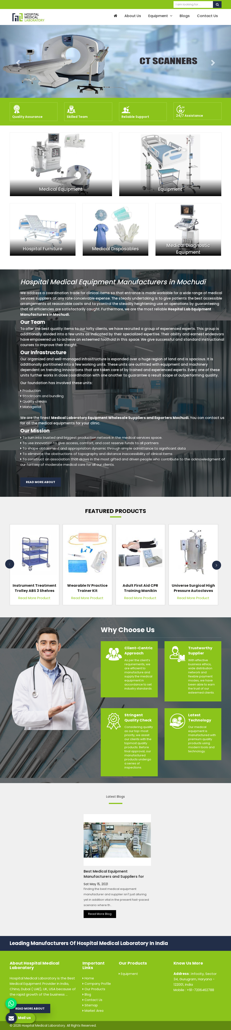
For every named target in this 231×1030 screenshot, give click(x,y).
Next (216, 565)
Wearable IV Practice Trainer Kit (87, 588)
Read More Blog (100, 914)
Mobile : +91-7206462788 (194, 989)
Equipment (160, 15)
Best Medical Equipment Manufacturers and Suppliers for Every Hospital (114, 876)
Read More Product (34, 598)
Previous (9, 564)
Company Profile (96, 983)
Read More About (40, 482)
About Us (132, 15)
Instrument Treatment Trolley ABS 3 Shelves (34, 588)
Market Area (92, 1010)
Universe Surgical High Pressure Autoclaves (193, 588)
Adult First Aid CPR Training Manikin (140, 588)
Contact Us (207, 15)
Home (88, 978)
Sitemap (90, 1005)
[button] (17, 61)
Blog (86, 994)
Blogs (185, 15)
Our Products (93, 989)
